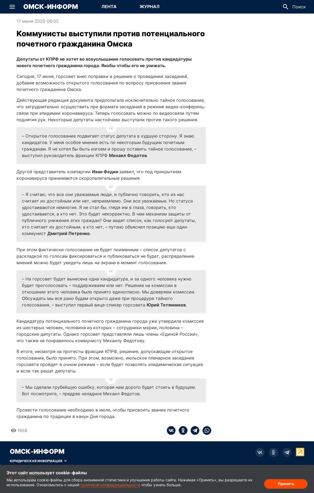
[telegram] (193, 430)
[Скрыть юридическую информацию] (38, 461)
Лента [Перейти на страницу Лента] (109, 6)
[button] (12, 7)
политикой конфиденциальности (110, 484)
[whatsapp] (205, 430)
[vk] (171, 430)
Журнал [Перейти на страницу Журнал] (150, 6)
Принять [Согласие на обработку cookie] (286, 483)
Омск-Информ (50, 7)
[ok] (181, 430)
